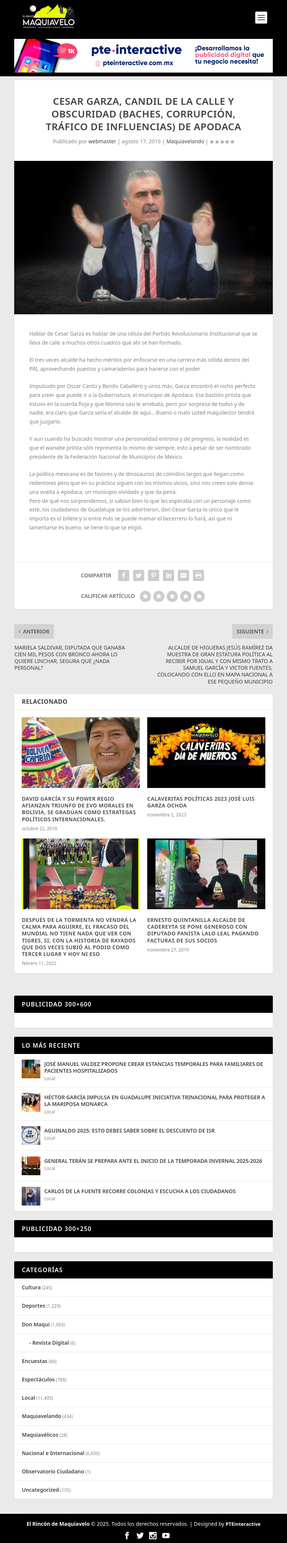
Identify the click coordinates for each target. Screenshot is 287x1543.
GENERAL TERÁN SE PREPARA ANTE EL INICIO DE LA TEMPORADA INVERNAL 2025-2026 (153, 1160)
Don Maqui (35, 1324)
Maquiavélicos (40, 1434)
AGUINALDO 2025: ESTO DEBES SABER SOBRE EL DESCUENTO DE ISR (129, 1130)
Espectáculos (38, 1379)
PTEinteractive (243, 1524)
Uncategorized (40, 1489)
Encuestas (34, 1361)
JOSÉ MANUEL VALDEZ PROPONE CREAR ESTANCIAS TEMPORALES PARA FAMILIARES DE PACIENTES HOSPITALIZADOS (153, 1067)
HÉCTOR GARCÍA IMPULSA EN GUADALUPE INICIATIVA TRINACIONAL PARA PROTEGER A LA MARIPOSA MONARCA (154, 1100)
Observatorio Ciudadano (53, 1471)
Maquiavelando (185, 141)
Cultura (31, 1287)
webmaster (102, 141)
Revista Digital (51, 1342)
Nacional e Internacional (53, 1453)
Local (49, 1078)
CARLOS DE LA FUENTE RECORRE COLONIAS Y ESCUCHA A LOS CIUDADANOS (139, 1191)
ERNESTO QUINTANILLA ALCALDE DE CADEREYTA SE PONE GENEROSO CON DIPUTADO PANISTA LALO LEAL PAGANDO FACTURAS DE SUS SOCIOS (203, 930)
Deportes (33, 1305)
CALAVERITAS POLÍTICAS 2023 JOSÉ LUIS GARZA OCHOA (201, 802)
